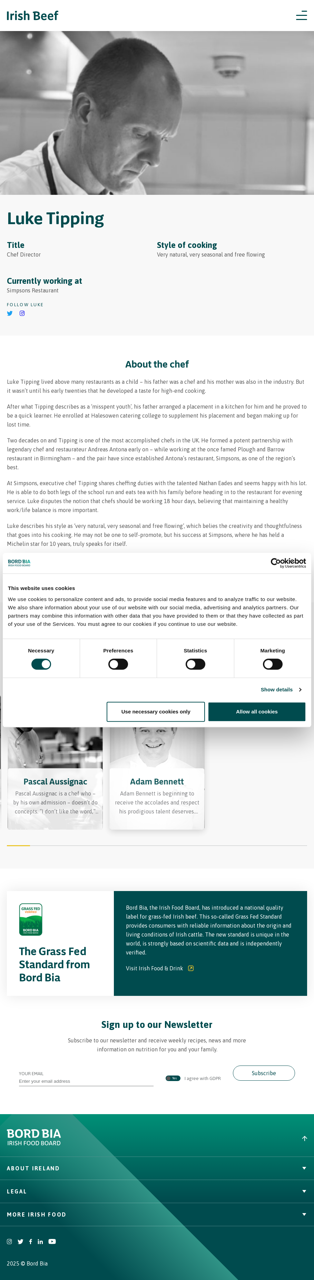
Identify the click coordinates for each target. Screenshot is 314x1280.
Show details (277, 689)
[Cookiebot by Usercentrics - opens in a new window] (276, 563)
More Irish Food (157, 1214)
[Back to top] (235, 1138)
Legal (157, 1191)
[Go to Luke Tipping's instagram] (22, 314)
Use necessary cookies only (155, 711)
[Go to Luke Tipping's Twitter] (10, 314)
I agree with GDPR (193, 1079)
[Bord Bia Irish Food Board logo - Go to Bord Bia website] (34, 1144)
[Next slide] (282, 763)
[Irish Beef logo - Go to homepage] (33, 16)
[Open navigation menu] (301, 15)
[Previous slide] (31, 763)
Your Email (86, 1077)
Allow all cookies (257, 711)
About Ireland (157, 1168)
